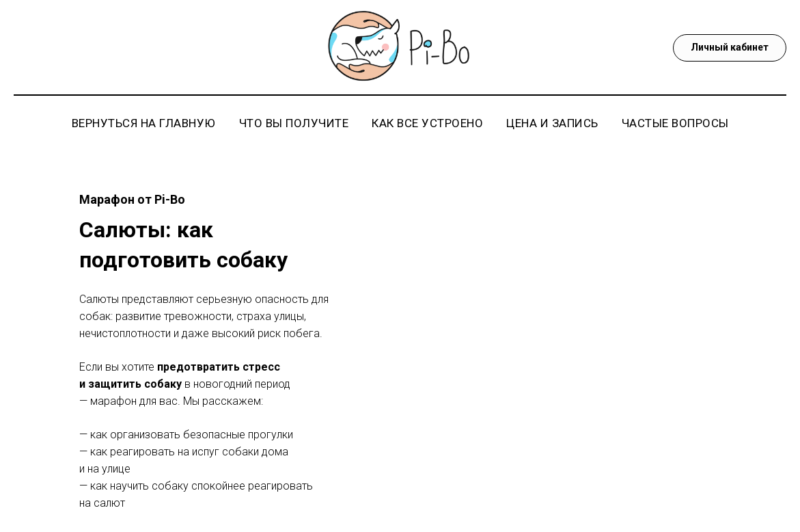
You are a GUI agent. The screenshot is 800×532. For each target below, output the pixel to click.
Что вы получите (294, 123)
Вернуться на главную (144, 123)
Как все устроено (427, 123)
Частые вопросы (675, 123)
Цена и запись (552, 123)
